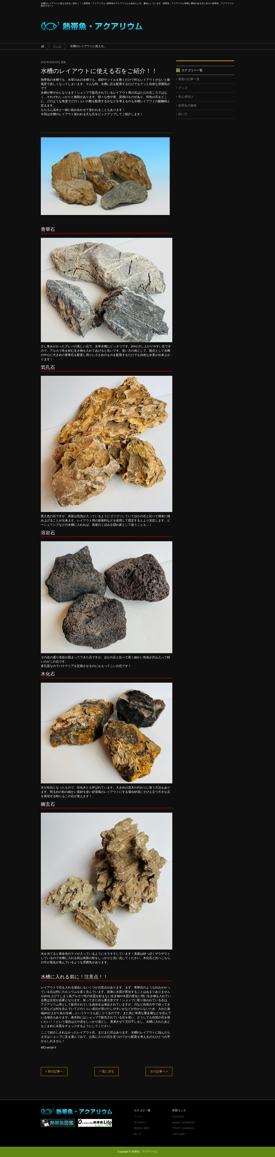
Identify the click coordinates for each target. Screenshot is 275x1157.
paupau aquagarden (183, 1122)
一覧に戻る (106, 1071)
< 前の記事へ (54, 1071)
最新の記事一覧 (188, 79)
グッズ (57, 46)
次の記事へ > (159, 1071)
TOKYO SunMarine (183, 1128)
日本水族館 (178, 1133)
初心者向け (185, 96)
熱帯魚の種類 (187, 105)
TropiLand (178, 1116)
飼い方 (182, 114)
